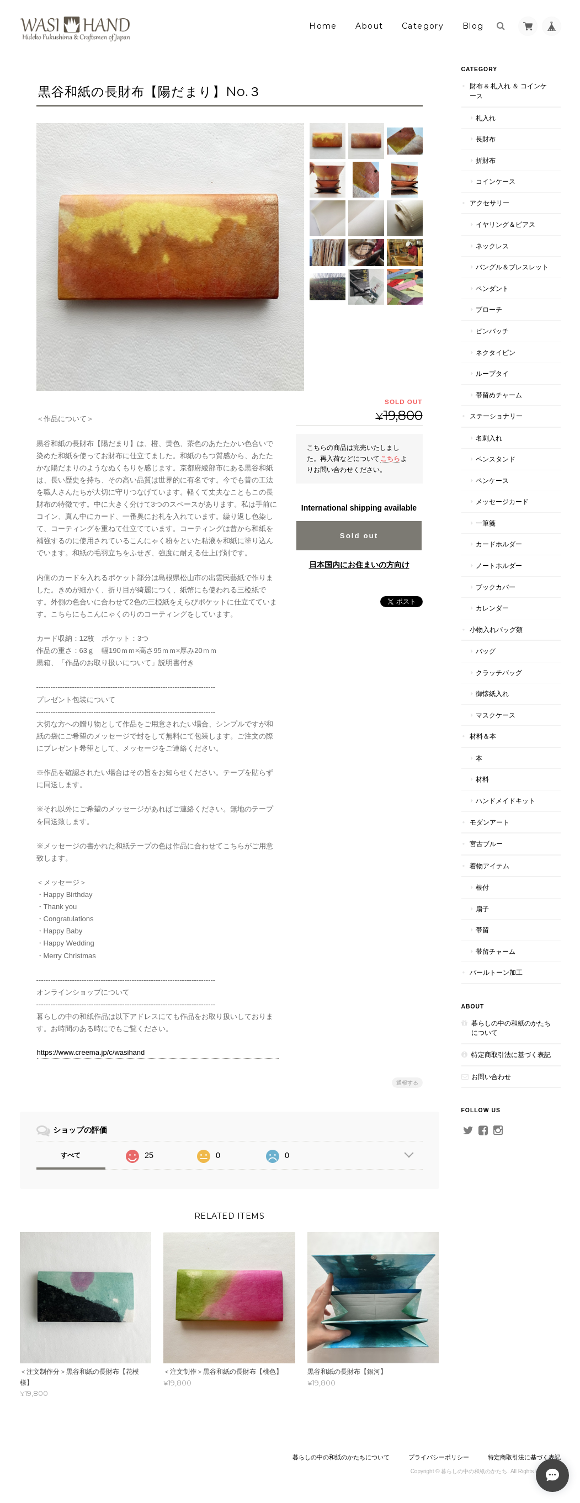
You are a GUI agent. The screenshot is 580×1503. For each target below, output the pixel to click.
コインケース (495, 181)
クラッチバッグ (499, 672)
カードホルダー (499, 544)
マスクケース (495, 715)
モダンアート (489, 822)
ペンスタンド (495, 459)
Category (423, 26)
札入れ (486, 117)
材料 (482, 779)
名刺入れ (489, 438)
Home (323, 26)
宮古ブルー (486, 843)
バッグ (486, 651)
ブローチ (489, 309)
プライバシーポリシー (438, 1457)
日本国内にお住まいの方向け (359, 564)
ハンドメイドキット (505, 800)
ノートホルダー (499, 565)
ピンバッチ (492, 330)
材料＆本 (483, 736)
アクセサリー (489, 202)
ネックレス (492, 245)
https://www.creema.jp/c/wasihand (91, 1052)
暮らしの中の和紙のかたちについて (511, 1028)
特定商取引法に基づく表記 (511, 1054)
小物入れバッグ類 (496, 629)
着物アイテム (489, 865)
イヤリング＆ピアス (505, 224)
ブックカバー (495, 587)
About (369, 26)
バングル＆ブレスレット (512, 266)
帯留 (482, 929)
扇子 (482, 908)
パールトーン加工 (496, 972)
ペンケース (492, 480)
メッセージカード (502, 501)
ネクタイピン (495, 352)
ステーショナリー (496, 415)
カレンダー (492, 608)
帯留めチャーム (499, 395)
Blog (473, 26)
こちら (390, 458)
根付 (482, 887)
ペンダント (492, 288)
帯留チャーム (495, 951)
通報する (407, 1083)
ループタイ (492, 373)
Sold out (359, 536)
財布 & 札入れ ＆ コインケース (508, 90)
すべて (71, 1155)
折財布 (486, 160)
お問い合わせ (491, 1076)
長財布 (486, 138)
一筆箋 (486, 523)
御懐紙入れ (492, 693)
